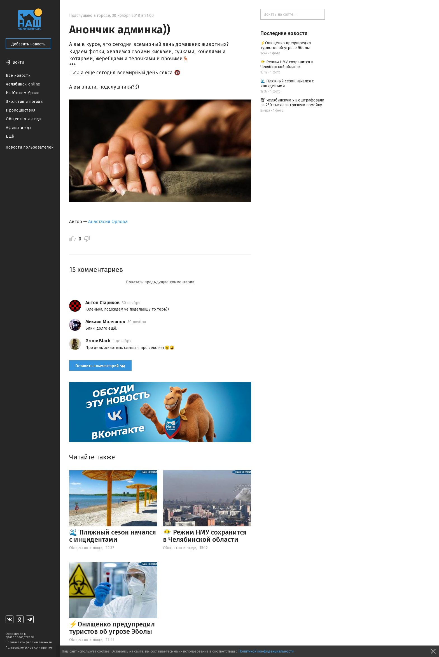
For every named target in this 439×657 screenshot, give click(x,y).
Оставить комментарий (100, 365)
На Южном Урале (23, 93)
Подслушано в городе (89, 15)
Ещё (10, 136)
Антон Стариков (102, 302)
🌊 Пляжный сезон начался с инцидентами (112, 535)
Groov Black (98, 340)
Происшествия (21, 110)
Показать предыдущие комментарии (160, 282)
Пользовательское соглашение (29, 647)
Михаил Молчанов (105, 321)
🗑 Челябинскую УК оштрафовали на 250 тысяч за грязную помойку (292, 102)
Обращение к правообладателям (20, 635)
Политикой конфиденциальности (266, 651)
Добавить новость (28, 44)
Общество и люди (23, 119)
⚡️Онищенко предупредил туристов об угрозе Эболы (112, 627)
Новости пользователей (30, 147)
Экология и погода (24, 101)
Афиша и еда (18, 127)
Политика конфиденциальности (29, 642)
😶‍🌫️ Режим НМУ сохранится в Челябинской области (205, 535)
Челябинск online (23, 84)
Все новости (18, 75)
